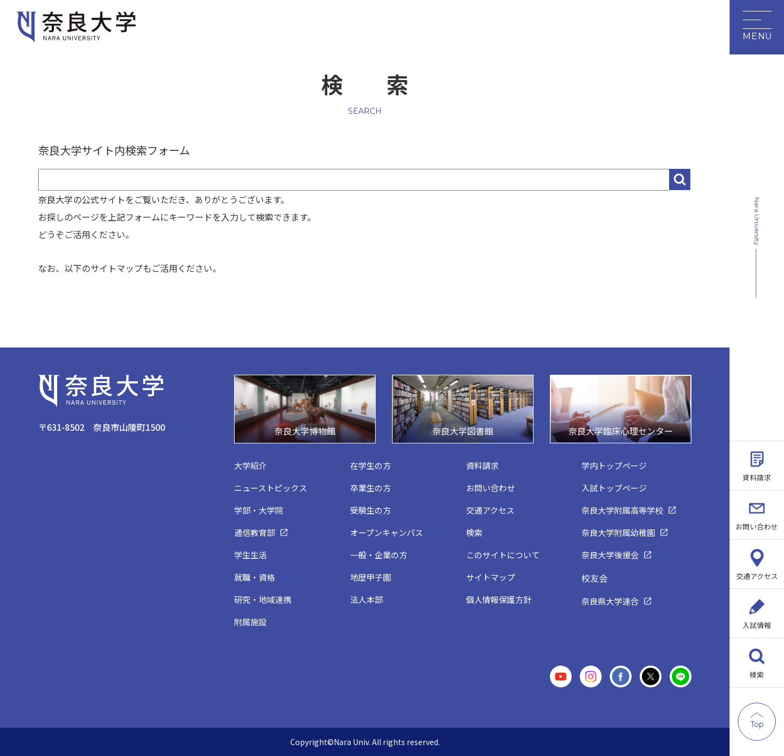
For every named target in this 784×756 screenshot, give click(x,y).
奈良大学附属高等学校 (622, 510)
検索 (757, 674)
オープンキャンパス (386, 532)
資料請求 (757, 477)
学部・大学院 (258, 510)
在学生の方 (370, 465)
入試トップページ (614, 487)
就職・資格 (254, 577)
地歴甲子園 (370, 577)
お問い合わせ (757, 526)
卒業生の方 (370, 487)
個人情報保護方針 (498, 599)
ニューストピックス (270, 487)
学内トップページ (614, 465)
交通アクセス (757, 575)
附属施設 (250, 621)
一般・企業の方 (378, 554)
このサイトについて (503, 554)
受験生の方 (370, 510)
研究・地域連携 (262, 599)
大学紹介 (250, 465)
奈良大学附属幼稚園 (618, 532)
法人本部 (366, 599)
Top (757, 724)
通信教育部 (254, 532)
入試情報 (757, 625)
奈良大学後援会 (610, 554)
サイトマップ (490, 577)
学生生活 (250, 554)
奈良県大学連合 (610, 601)
